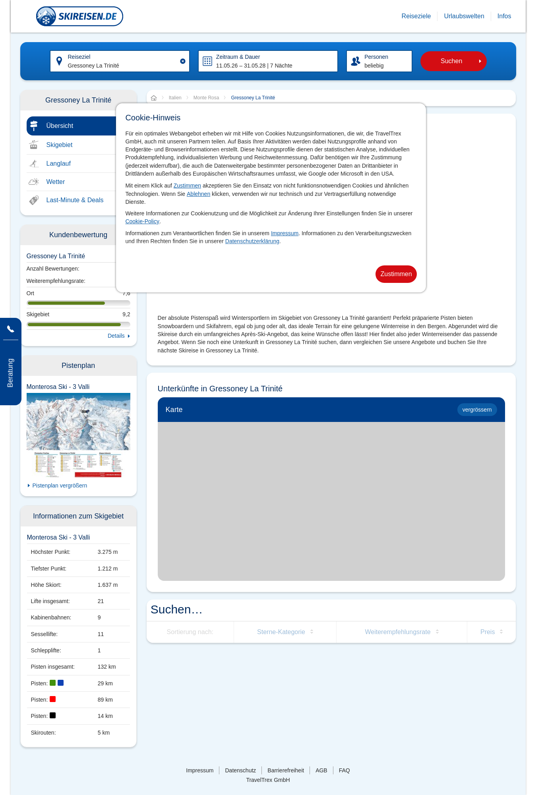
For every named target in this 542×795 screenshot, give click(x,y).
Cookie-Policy (142, 221)
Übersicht (60, 125)
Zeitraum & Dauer (238, 57)
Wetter (55, 181)
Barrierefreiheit (285, 770)
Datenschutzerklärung (252, 241)
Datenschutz (240, 770)
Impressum (284, 233)
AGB (321, 770)
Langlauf (58, 163)
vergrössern (477, 409)
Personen (376, 57)
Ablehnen (198, 194)
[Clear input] (183, 61)
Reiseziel (79, 57)
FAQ (344, 770)
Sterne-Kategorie (281, 632)
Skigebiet (59, 144)
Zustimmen (187, 185)
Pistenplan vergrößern (60, 485)
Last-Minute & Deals (75, 200)
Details (116, 336)
